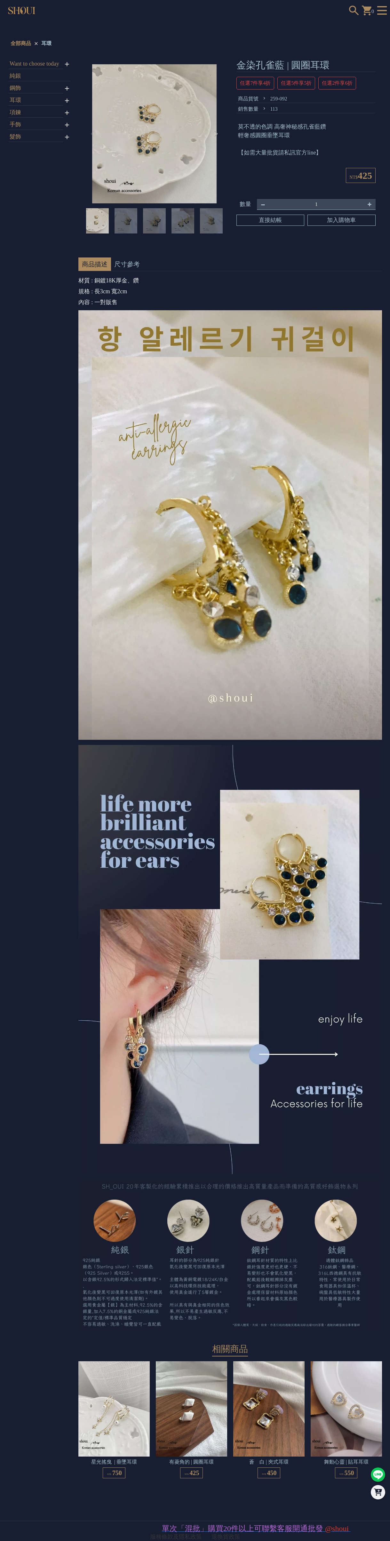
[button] (216, 134)
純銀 (15, 76)
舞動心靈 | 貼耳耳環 (346, 1462)
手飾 (15, 124)
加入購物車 (341, 220)
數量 (245, 204)
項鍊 (15, 112)
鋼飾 (15, 88)
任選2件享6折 (337, 83)
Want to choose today (34, 63)
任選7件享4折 (255, 83)
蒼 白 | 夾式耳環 (269, 1462)
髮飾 (15, 136)
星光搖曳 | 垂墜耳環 (114, 1462)
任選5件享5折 (296, 83)
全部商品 (21, 43)
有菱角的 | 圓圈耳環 (191, 1462)
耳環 (46, 43)
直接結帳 (270, 220)
